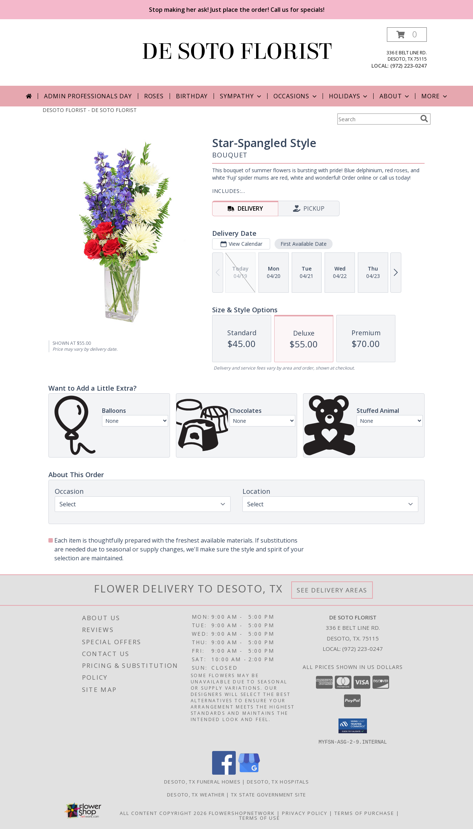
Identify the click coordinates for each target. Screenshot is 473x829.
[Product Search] (377, 119)
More (434, 96)
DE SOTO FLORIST (237, 51)
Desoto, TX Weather (196, 794)
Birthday (192, 96)
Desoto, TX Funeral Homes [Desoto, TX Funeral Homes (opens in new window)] (202, 781)
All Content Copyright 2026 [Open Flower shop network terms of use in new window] (163, 812)
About (395, 96)
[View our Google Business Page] (249, 772)
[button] (407, 34)
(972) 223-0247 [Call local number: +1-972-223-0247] (408, 65)
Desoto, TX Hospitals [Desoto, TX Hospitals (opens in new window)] (278, 781)
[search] (424, 119)
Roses (154, 96)
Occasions (295, 96)
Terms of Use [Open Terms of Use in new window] (259, 817)
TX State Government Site (268, 794)
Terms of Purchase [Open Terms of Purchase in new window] (364, 812)
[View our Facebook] (224, 772)
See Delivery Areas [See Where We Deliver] (332, 590)
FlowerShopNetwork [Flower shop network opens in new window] (242, 812)
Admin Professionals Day (88, 96)
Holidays (349, 96)
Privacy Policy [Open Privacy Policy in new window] (304, 812)
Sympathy (241, 96)
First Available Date (303, 243)
